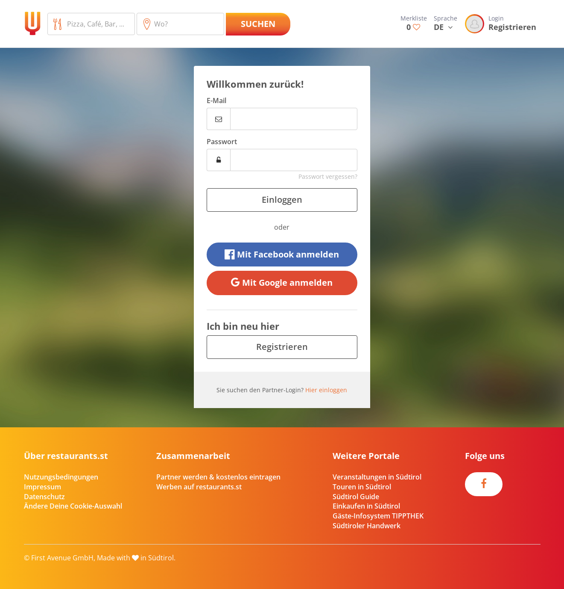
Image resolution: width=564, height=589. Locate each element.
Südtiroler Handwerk (366, 525)
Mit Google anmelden (282, 282)
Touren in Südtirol (362, 486)
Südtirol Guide (356, 496)
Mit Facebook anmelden (282, 254)
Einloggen (282, 199)
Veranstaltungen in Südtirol (377, 477)
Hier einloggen (326, 390)
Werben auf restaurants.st (199, 486)
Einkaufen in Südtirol (366, 506)
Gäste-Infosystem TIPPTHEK (378, 516)
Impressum (42, 486)
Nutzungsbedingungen (61, 477)
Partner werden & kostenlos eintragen (218, 477)
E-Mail (216, 100)
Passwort (222, 141)
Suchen (258, 24)
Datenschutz (44, 496)
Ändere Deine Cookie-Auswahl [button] (73, 506)
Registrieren (282, 346)
